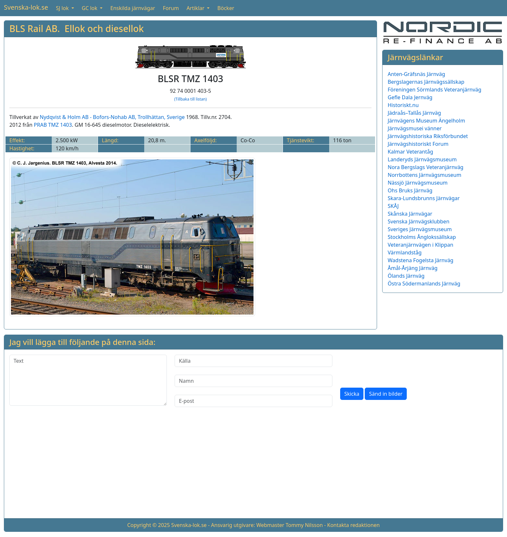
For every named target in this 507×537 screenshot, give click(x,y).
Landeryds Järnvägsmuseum (422, 159)
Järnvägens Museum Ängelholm (426, 120)
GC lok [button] (90, 8)
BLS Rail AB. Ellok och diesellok (76, 28)
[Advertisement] (253, 468)
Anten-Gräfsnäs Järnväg (416, 74)
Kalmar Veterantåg (410, 151)
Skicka (352, 393)
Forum (171, 8)
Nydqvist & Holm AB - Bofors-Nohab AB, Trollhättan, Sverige (112, 117)
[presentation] (389, 367)
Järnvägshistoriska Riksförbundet (428, 136)
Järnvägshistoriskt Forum (418, 143)
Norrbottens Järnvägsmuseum (424, 174)
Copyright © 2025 (148, 525)
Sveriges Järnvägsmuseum (420, 229)
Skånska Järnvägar (410, 213)
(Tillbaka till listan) (190, 99)
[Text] (88, 380)
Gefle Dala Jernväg (410, 97)
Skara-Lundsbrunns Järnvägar (424, 198)
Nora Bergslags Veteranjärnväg (425, 167)
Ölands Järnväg (406, 275)
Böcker (225, 8)
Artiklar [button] (196, 8)
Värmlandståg (405, 252)
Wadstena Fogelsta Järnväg (420, 260)
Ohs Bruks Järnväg (410, 190)
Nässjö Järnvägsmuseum (418, 182)
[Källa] (253, 361)
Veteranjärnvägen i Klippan (420, 244)
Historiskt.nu (403, 105)
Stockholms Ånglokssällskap (422, 237)
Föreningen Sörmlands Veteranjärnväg (434, 89)
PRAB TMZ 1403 (53, 124)
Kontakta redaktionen (353, 525)
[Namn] (253, 381)
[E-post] (253, 401)
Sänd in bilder (385, 393)
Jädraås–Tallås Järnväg (414, 112)
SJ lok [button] (63, 8)
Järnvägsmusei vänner (415, 128)
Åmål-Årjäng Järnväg (412, 268)
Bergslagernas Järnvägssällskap (426, 81)
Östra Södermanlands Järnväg (424, 283)
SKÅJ (393, 205)
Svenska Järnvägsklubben (418, 221)
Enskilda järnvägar (132, 8)
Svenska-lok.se (26, 7)
